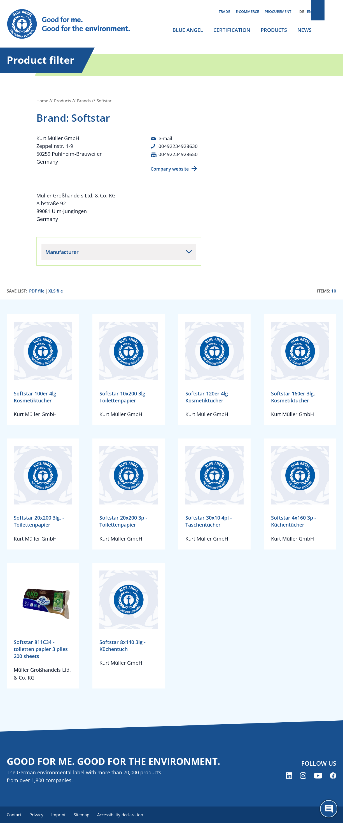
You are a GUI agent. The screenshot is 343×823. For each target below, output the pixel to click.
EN (309, 11)
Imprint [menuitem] (60, 814)
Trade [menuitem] (224, 11)
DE (301, 11)
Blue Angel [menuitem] (187, 30)
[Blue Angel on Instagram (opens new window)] (303, 776)
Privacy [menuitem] (37, 814)
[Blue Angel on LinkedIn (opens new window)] (289, 776)
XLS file (55, 291)
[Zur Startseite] (73, 24)
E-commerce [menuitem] (247, 11)
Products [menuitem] (274, 30)
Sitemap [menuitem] (84, 814)
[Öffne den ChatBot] (328, 808)
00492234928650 (178, 153)
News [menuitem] (304, 30)
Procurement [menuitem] (278, 11)
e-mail (165, 138)
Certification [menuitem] (231, 30)
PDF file (37, 291)
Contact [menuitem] (14, 814)
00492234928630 (178, 146)
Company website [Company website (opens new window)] (170, 169)
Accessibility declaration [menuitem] (124, 814)
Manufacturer (62, 251)
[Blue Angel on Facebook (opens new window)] (333, 776)
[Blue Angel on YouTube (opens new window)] (318, 776)
